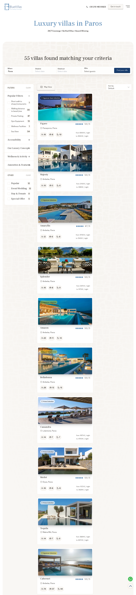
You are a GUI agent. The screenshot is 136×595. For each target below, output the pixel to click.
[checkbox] (9, 102)
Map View (48, 87)
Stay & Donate (18, 193)
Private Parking (17, 116)
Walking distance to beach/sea (18, 109)
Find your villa (122, 70)
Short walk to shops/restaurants (18, 102)
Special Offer (18, 198)
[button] (18, 71)
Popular (15, 183)
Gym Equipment (17, 121)
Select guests (89, 71)
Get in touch (116, 6)
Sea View (15, 131)
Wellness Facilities (18, 126)
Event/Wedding (19, 188)
